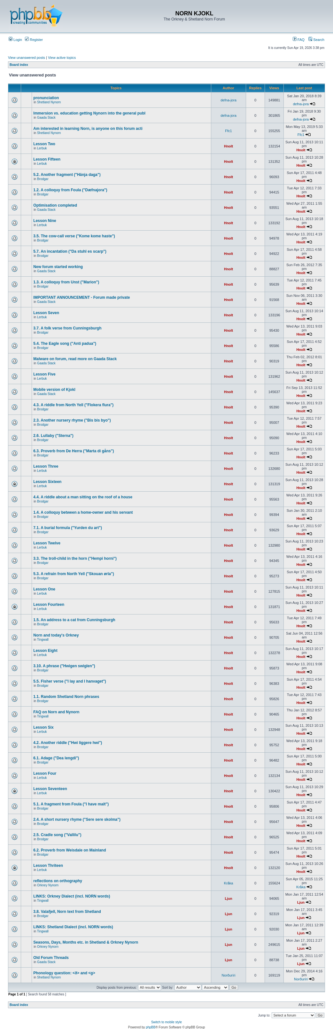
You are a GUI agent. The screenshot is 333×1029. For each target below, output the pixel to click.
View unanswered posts (26, 57)
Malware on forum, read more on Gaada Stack (75, 359)
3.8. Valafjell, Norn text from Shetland (67, 911)
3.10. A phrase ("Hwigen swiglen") (64, 666)
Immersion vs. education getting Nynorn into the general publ (89, 113)
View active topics (62, 57)
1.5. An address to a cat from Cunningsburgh (74, 620)
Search (316, 40)
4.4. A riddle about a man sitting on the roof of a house (82, 497)
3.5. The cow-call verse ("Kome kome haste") (74, 236)
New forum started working (58, 267)
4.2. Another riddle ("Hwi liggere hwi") (67, 742)
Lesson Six (43, 727)
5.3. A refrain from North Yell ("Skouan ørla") (73, 574)
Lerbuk (42, 148)
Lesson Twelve (46, 543)
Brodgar (43, 179)
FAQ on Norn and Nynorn (56, 712)
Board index (19, 65)
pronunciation (46, 98)
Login (15, 40)
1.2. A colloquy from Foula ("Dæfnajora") (70, 190)
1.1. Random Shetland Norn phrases (66, 696)
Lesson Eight (45, 650)
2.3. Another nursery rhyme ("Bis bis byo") (72, 420)
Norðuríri (229, 975)
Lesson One (44, 589)
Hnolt (228, 146)
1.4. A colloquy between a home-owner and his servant (83, 512)
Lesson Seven (46, 313)
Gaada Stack (46, 117)
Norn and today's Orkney (56, 635)
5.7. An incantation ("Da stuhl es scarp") (69, 251)
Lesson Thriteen (48, 865)
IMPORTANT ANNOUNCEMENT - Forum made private (81, 297)
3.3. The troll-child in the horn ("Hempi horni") (75, 558)
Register (34, 40)
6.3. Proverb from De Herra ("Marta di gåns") (73, 451)
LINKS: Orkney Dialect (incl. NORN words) (71, 896)
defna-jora (228, 100)
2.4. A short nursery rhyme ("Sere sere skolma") (76, 819)
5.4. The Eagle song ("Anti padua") (64, 343)
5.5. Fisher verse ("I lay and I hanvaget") (69, 681)
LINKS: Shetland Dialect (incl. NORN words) (73, 927)
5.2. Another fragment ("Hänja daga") (66, 174)
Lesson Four (44, 773)
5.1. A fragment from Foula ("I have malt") (71, 804)
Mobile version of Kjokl (54, 389)
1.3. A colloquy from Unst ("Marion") (66, 282)
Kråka (228, 883)
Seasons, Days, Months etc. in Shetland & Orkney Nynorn (85, 942)
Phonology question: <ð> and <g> (64, 973)
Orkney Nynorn (47, 885)
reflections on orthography (57, 881)
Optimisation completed (55, 205)
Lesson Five (44, 374)
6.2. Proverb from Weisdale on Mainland (69, 850)
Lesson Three (45, 466)
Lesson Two (44, 144)
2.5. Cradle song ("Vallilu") (57, 835)
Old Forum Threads (51, 957)
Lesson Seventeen (50, 789)
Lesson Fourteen (48, 604)
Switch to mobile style (166, 1022)
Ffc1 (228, 131)
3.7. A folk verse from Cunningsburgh (67, 328)
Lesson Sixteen (47, 481)
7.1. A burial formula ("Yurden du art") (67, 528)
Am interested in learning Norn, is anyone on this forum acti (87, 128)
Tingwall (43, 639)
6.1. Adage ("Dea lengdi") (56, 758)
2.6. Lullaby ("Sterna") (53, 435)
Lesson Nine (44, 220)
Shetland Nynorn (49, 102)
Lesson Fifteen (46, 159)
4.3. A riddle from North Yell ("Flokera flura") (73, 405)
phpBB (150, 1027)
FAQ (299, 40)
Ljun (228, 898)
